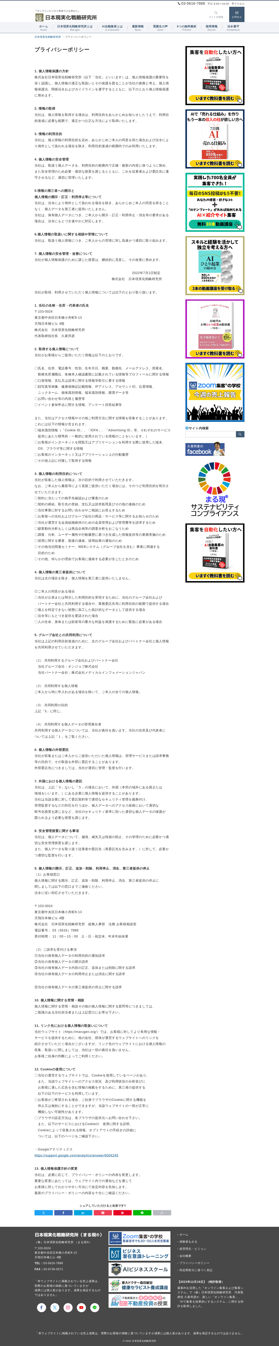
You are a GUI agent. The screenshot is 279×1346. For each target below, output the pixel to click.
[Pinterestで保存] (122, 1212)
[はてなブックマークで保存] (83, 1212)
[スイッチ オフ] (216, 14)
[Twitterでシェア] (44, 1212)
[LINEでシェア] (142, 1212)
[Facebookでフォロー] (41, 1307)
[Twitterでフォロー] (54, 1307)
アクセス (238, 3)
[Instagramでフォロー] (68, 1307)
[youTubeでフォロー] (81, 1307)
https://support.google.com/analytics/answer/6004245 (76, 1155)
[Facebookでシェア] (63, 1212)
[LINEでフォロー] (94, 1307)
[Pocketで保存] (103, 1212)
